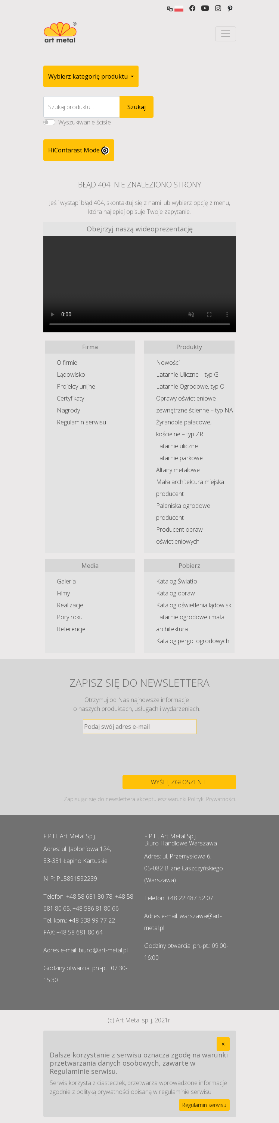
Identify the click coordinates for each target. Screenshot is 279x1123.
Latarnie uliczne (177, 446)
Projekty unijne (76, 386)
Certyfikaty (70, 398)
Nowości (168, 362)
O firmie (67, 362)
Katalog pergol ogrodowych (192, 641)
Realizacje (70, 605)
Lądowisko (71, 374)
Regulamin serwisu (81, 422)
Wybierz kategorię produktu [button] (88, 76)
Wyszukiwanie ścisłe (84, 122)
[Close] (223, 1044)
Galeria (66, 581)
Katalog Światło (176, 581)
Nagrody (68, 410)
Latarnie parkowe (179, 458)
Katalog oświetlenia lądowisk (193, 605)
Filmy (63, 593)
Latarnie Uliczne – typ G (187, 374)
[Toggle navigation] (225, 33)
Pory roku (70, 617)
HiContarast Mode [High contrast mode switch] (78, 150)
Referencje (71, 629)
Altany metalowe (178, 470)
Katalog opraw (175, 593)
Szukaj (136, 107)
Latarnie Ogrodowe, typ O (190, 386)
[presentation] (139, 754)
